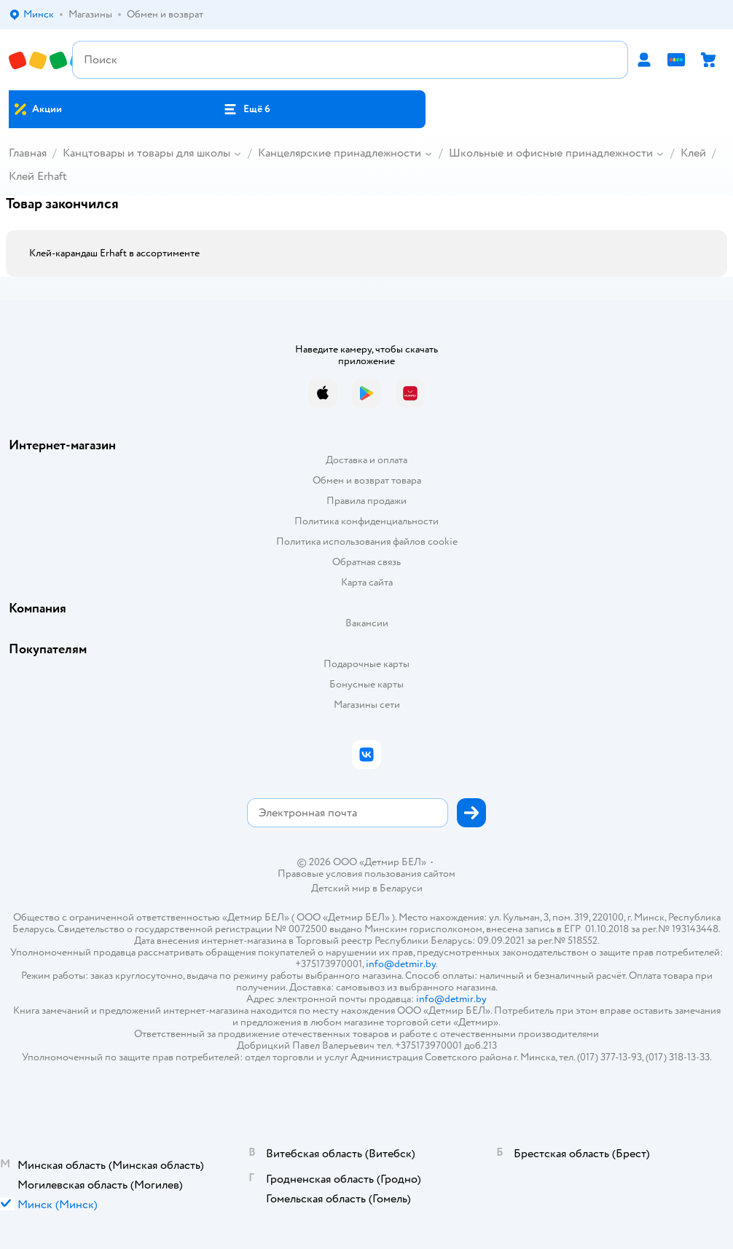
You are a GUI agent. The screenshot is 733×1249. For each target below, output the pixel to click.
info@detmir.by (401, 964)
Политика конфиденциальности (366, 521)
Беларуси (401, 888)
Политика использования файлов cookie (367, 541)
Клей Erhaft (38, 176)
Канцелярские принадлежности (339, 153)
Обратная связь (366, 562)
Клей (693, 153)
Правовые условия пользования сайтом (366, 874)
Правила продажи (366, 501)
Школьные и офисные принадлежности (551, 153)
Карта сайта (367, 582)
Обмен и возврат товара (367, 480)
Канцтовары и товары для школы (146, 153)
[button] (247, 109)
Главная (28, 153)
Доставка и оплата (366, 460)
